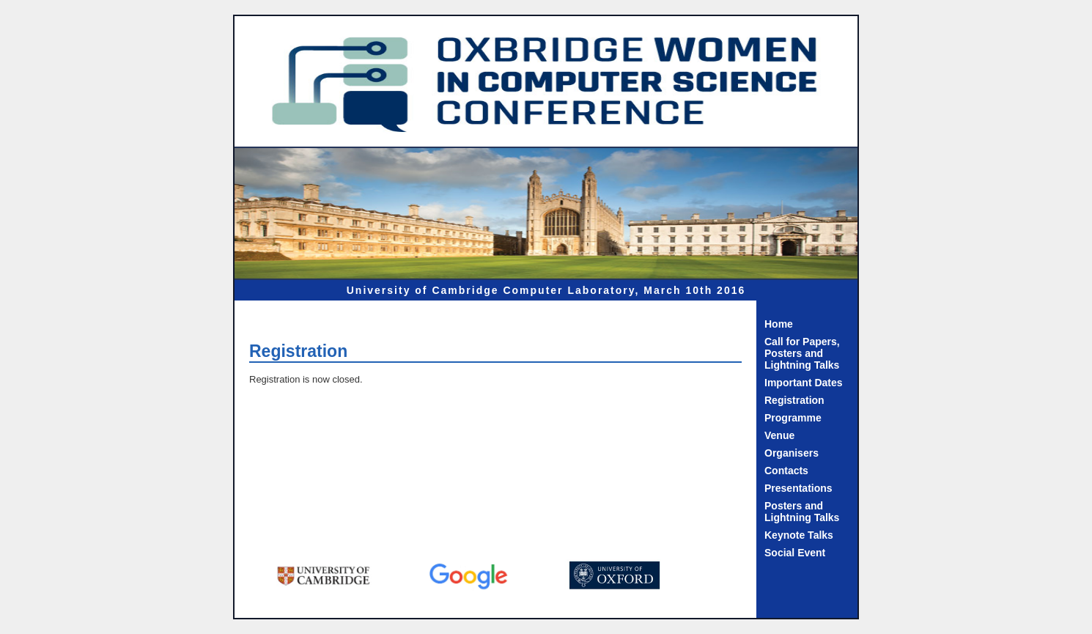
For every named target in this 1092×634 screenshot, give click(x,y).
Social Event (794, 553)
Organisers (791, 453)
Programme (793, 418)
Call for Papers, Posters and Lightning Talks (802, 353)
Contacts (786, 470)
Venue (779, 435)
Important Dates (803, 382)
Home (778, 324)
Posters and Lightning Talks (801, 511)
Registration (794, 400)
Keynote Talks (798, 535)
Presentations (798, 488)
